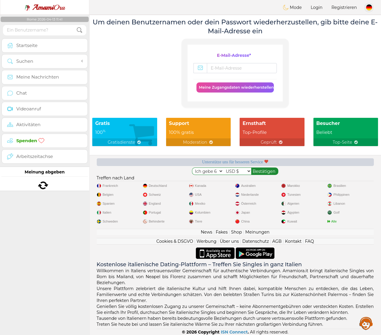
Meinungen (257, 232)
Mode (292, 7)
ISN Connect (234, 332)
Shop (236, 232)
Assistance (366, 323)
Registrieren (344, 7)
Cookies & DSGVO (174, 241)
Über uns (229, 241)
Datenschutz (255, 241)
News (206, 232)
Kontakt (293, 241)
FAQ (309, 241)
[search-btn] (79, 30)
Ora (44, 7)
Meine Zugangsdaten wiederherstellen (236, 87)
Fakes (222, 232)
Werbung (206, 241)
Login (317, 7)
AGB (277, 241)
